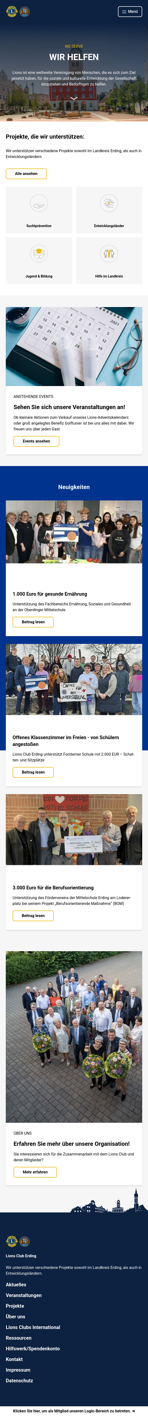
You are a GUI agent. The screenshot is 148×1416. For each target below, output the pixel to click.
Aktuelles (16, 1284)
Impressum (18, 1370)
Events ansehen (36, 441)
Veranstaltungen (24, 1295)
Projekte (15, 1306)
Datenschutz (19, 1380)
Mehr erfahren (35, 1172)
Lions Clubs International (33, 1327)
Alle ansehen (26, 173)
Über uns (15, 1316)
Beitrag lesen (33, 622)
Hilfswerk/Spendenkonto (33, 1348)
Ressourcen (18, 1338)
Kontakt (14, 1359)
